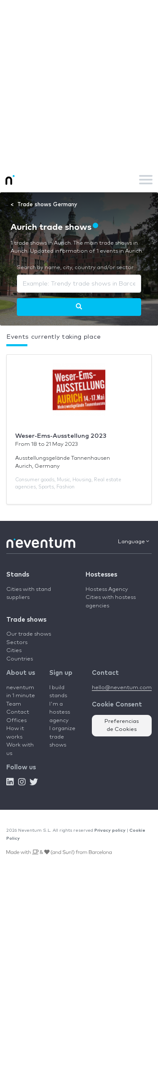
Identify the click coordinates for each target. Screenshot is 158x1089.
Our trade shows (28, 634)
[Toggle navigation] (146, 179)
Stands (17, 574)
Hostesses (101, 574)
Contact (17, 712)
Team (13, 704)
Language (133, 541)
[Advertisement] (79, 83)
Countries (19, 659)
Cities (13, 650)
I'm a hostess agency (59, 712)
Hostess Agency (107, 589)
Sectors (16, 642)
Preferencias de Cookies (121, 726)
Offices (16, 720)
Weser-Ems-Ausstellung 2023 (61, 436)
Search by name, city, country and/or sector (75, 267)
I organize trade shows (62, 737)
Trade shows (26, 620)
